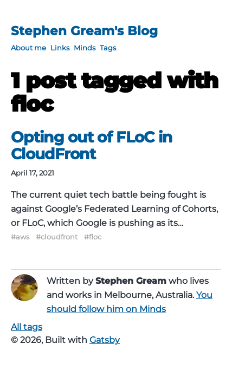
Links (59, 47)
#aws (20, 236)
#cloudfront (57, 236)
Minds (84, 47)
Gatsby (104, 340)
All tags (26, 327)
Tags (108, 47)
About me (28, 47)
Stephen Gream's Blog (84, 30)
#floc (92, 236)
